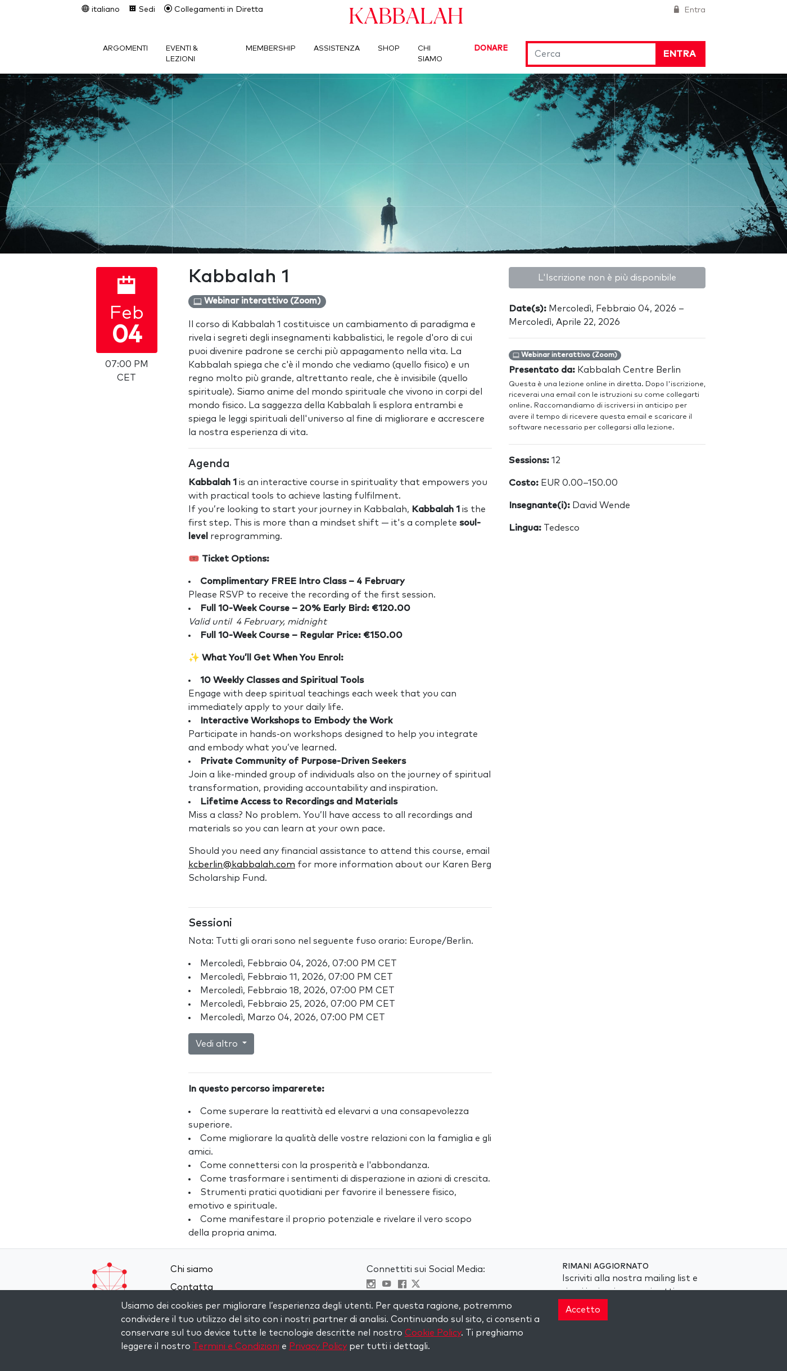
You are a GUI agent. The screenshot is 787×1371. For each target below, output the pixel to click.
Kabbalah (406, 15)
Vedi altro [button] (218, 1043)
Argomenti (125, 48)
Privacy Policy (318, 1346)
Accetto (583, 1309)
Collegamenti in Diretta (217, 9)
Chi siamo (191, 1269)
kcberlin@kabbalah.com (241, 864)
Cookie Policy (433, 1332)
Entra (693, 10)
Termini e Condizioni (236, 1346)
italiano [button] (104, 9)
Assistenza (337, 48)
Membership (271, 48)
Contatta (191, 1287)
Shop (389, 48)
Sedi (146, 9)
